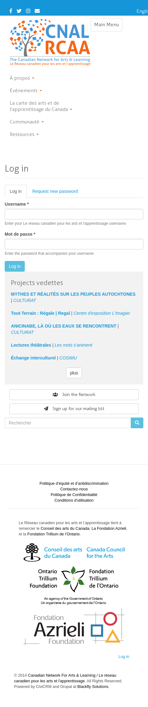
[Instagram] (28, 11)
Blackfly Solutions (92, 686)
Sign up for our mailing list (74, 408)
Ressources (24, 134)
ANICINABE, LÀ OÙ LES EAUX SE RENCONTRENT (63, 325)
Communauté (27, 122)
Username (17, 204)
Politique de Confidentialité (74, 495)
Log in (18, 193)
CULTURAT (24, 300)
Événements (26, 90)
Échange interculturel (33, 357)
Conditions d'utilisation (74, 500)
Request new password (55, 191)
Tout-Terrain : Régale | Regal (40, 313)
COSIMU (68, 357)
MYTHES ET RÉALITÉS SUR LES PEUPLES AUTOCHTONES (73, 294)
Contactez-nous (74, 489)
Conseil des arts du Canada (65, 528)
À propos (22, 78)
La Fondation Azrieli (108, 528)
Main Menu (108, 26)
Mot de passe (20, 234)
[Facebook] (10, 11)
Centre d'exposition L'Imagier (102, 313)
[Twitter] (19, 11)
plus (74, 372)
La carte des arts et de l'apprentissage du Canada (41, 106)
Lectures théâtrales (31, 345)
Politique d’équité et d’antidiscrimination (74, 483)
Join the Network (74, 394)
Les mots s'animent (73, 345)
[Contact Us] (37, 11)
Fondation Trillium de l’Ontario (53, 534)
